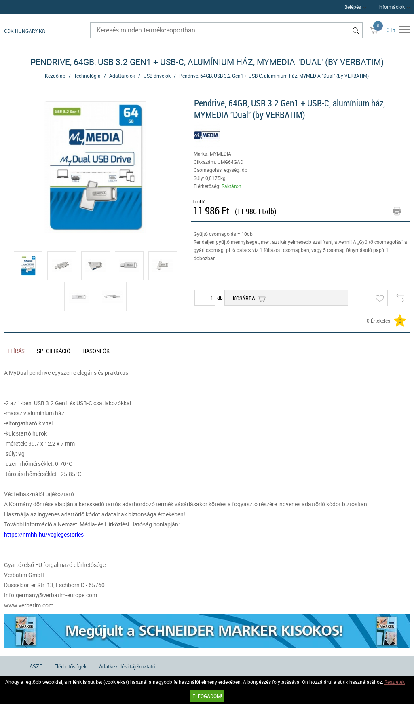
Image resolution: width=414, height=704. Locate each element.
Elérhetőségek (70, 666)
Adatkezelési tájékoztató (127, 666)
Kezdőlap (55, 75)
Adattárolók (122, 75)
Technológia (87, 75)
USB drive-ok (157, 75)
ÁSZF (36, 666)
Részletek (394, 682)
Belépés (352, 7)
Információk (391, 7)
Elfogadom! (207, 696)
